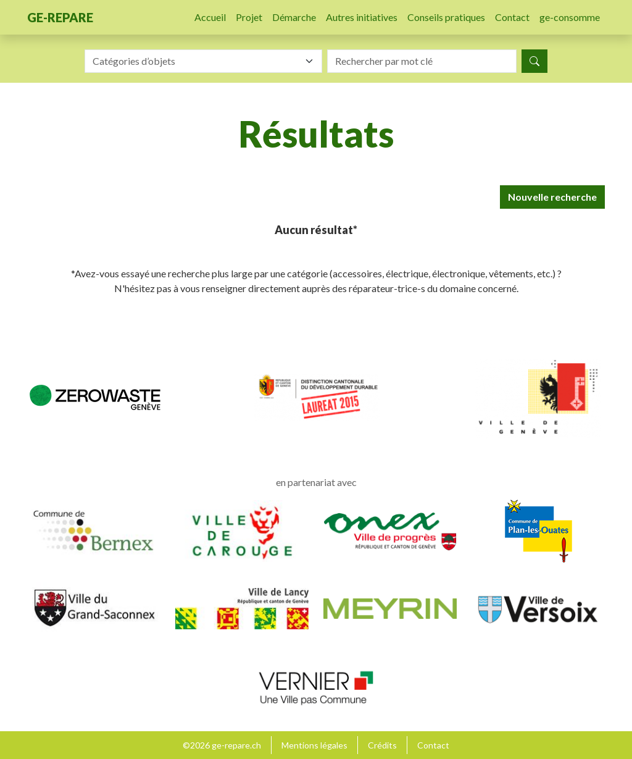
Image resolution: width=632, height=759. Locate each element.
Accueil (210, 17)
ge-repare (60, 17)
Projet (249, 17)
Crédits (382, 745)
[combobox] (203, 61)
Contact (512, 17)
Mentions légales (314, 745)
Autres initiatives (361, 17)
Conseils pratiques (446, 17)
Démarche (294, 17)
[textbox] (196, 61)
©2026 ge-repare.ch (222, 745)
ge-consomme (569, 17)
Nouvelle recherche (552, 197)
